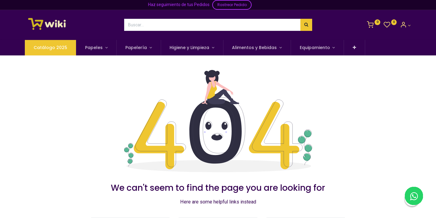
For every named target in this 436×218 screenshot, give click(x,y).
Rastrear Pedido (232, 4)
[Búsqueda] (306, 25)
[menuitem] (51, 48)
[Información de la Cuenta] (405, 25)
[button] (355, 48)
